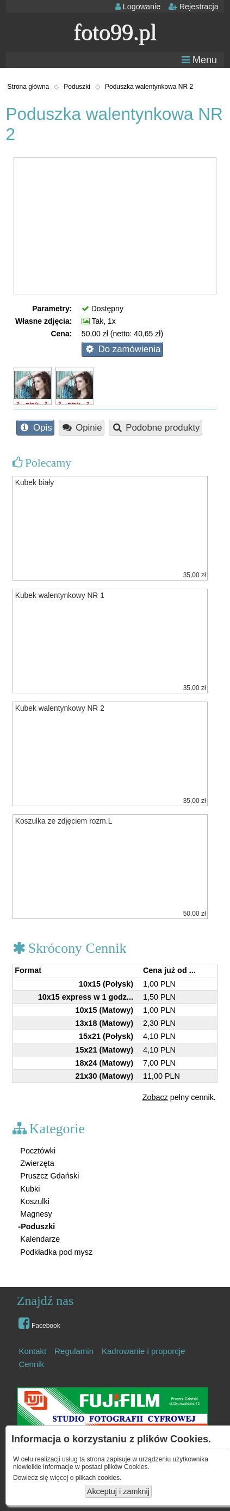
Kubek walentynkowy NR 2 (59, 708)
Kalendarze (39, 1239)
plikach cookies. (99, 1478)
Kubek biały (34, 483)
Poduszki (77, 86)
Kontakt (32, 1351)
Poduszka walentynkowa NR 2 (149, 86)
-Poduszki (36, 1226)
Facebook (39, 1322)
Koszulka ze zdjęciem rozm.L (64, 821)
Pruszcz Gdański (48, 1175)
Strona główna (28, 86)
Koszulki (33, 1201)
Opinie (81, 427)
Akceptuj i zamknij (118, 1491)
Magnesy (35, 1214)
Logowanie (138, 6)
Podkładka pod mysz (55, 1252)
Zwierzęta (36, 1163)
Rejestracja (194, 6)
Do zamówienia (122, 349)
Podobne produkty (155, 427)
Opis (35, 427)
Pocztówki (36, 1150)
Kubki (29, 1188)
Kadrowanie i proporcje (143, 1351)
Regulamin (74, 1351)
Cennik (31, 1364)
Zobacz (155, 1097)
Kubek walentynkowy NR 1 (59, 595)
